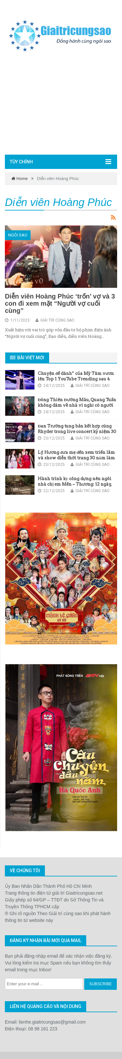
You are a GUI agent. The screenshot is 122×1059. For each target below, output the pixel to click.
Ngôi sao (17, 235)
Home (19, 178)
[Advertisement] (61, 104)
